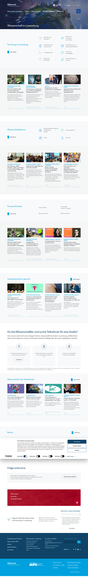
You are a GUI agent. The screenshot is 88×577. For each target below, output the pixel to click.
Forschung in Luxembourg (31, 542)
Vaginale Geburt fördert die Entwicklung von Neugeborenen (72, 90)
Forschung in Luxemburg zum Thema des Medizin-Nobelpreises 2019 (33, 90)
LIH (45, 316)
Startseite (78, 18)
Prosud (46, 415)
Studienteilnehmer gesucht (32, 548)
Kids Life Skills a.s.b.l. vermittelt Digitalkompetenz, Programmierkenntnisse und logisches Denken (71, 169)
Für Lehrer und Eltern (49, 11)
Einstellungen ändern (70, 480)
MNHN (46, 413)
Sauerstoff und (31, 86)
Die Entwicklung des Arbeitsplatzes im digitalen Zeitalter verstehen (72, 244)
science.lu (28, 415)
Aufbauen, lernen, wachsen (33, 164)
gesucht (14, 296)
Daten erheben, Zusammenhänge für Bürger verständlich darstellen (51, 169)
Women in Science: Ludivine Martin (71, 240)
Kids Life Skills (67, 185)
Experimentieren (36, 11)
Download (19, 360)
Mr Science (60, 11)
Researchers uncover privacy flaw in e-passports (53, 88)
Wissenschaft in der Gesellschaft (33, 550)
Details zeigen (70, 574)
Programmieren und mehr (71, 164)
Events (27, 552)
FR (79, 5)
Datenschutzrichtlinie (66, 526)
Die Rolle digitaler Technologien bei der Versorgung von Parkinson (72, 299)
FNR (41, 259)
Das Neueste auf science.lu (14, 540)
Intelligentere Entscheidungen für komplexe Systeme (32, 244)
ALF (67, 415)
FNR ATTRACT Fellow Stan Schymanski (13, 86)
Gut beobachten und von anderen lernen (52, 242)
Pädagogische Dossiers (50, 549)
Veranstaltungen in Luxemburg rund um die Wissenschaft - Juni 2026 (52, 400)
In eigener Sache (11, 397)
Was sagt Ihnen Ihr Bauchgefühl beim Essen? (15, 299)
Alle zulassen (77, 559)
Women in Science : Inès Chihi (52, 239)
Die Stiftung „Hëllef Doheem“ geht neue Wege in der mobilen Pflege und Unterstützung (15, 168)
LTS (27, 185)
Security (47, 86)
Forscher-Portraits (30, 546)
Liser (67, 259)
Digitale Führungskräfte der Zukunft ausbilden (34, 166)
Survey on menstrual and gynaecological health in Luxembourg (33, 299)
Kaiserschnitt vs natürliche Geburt (71, 86)
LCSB (65, 107)
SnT (38, 259)
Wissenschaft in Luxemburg (15, 11)
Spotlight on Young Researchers (31, 240)
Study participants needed (33, 296)
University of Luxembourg (50, 107)
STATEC (46, 185)
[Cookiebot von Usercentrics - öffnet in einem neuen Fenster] (8, 574)
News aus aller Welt (12, 543)
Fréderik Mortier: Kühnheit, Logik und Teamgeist (72, 401)
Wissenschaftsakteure (30, 544)
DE (77, 5)
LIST (8, 107)
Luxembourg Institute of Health (33, 107)
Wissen (27, 11)
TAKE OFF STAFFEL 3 (72, 397)
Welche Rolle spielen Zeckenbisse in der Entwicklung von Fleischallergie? (51, 300)
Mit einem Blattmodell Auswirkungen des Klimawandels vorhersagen (15, 90)
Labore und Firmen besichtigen (51, 547)
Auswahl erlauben (77, 564)
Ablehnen (77, 568)
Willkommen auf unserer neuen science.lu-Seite (33, 399)
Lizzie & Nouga (48, 542)
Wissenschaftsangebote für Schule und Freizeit (53, 545)
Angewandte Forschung (13, 164)
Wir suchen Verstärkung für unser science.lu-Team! (15, 399)
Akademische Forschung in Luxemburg (52, 164)
